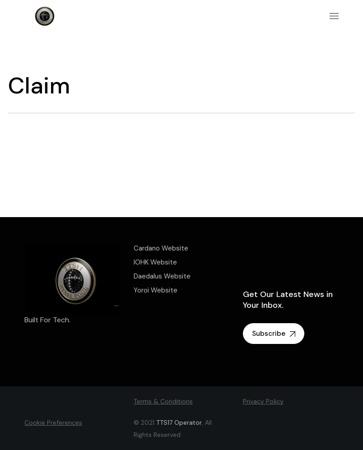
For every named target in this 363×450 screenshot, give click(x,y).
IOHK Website (155, 262)
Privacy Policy (263, 401)
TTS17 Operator (179, 422)
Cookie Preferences (53, 422)
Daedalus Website (162, 276)
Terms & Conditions (163, 401)
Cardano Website (161, 248)
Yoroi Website (155, 290)
